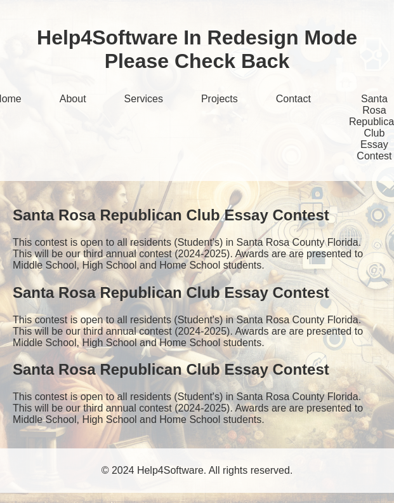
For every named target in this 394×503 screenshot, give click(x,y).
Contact (293, 98)
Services (143, 98)
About (73, 98)
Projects (219, 98)
